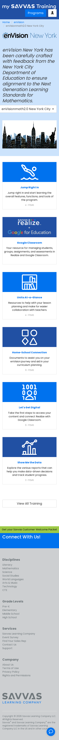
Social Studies (10, 575)
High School (9, 617)
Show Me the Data (29, 462)
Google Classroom (29, 243)
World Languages (13, 579)
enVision (19, 22)
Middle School (10, 614)
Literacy (7, 565)
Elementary (9, 610)
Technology (9, 586)
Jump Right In (29, 187)
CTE (4, 590)
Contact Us (9, 644)
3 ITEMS (29, 480)
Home (6, 22)
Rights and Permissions (16, 675)
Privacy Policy (10, 672)
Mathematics (10, 568)
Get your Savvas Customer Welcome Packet (29, 529)
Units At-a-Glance (29, 297)
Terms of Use (10, 668)
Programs (36, 13)
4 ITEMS (29, 205)
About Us (8, 664)
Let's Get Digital (29, 407)
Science (7, 572)
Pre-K (6, 606)
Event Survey (10, 637)
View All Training (29, 503)
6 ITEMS (29, 425)
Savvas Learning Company (18, 634)
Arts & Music (10, 583)
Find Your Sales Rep (14, 641)
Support (7, 648)
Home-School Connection (29, 352)
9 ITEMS (29, 370)
